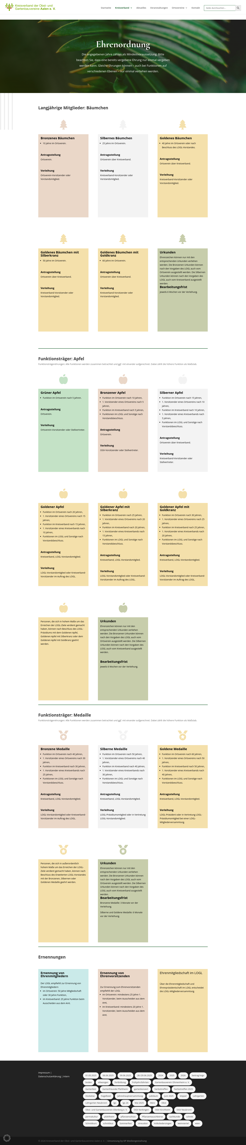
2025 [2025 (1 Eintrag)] (171, 1075)
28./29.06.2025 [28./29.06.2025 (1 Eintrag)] (144, 1075)
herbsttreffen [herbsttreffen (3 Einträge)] (161, 1089)
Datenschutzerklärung (49, 1076)
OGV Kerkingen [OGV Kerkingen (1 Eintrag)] (141, 1109)
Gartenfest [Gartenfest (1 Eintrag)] (91, 1089)
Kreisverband (122, 8)
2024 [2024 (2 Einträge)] (160, 1075)
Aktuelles (141, 8)
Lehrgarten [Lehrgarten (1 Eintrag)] (198, 1096)
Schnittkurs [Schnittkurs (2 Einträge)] (91, 1123)
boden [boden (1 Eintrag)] (89, 1082)
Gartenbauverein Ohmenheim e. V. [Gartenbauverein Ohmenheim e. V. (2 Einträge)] (172, 1082)
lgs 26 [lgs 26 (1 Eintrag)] (125, 1102)
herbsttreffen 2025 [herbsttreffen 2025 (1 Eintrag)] (183, 1089)
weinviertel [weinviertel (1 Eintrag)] (183, 1123)
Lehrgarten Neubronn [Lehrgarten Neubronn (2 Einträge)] (96, 1102)
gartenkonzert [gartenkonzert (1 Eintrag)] (141, 1089)
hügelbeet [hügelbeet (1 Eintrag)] (106, 1096)
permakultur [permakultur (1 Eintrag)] (92, 1116)
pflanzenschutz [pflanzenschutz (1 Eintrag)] (128, 1116)
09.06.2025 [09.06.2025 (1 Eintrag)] (125, 1075)
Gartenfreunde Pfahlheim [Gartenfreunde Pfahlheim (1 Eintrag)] (115, 1089)
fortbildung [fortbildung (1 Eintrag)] (120, 1082)
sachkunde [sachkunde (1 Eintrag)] (174, 1116)
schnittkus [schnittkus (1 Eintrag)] (108, 1123)
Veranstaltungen (159, 8)
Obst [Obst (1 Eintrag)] (163, 1102)
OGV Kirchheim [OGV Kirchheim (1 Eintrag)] (162, 1109)
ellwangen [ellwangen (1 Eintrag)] (103, 1082)
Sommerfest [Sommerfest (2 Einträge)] (126, 1123)
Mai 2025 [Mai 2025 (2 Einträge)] (139, 1102)
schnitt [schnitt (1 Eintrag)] (189, 1116)
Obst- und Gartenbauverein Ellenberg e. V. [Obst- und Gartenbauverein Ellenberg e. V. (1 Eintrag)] (106, 1109)
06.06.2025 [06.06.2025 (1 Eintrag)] (108, 1075)
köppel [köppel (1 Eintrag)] (183, 1096)
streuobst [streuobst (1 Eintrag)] (143, 1123)
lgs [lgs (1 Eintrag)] (115, 1102)
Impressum (44, 1072)
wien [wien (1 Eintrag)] (197, 1123)
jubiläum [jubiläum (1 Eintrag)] (153, 1096)
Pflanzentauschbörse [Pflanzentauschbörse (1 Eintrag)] (152, 1116)
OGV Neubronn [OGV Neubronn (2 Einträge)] (184, 1109)
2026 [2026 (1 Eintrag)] (183, 1075)
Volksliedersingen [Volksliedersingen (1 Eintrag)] (162, 1123)
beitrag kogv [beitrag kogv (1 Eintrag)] (198, 1075)
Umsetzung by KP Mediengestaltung (127, 1140)
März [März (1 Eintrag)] (152, 1102)
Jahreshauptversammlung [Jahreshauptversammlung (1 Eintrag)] (130, 1096)
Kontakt (196, 8)
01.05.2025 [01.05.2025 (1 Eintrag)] (91, 1075)
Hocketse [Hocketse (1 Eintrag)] (90, 1096)
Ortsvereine (178, 8)
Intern (66, 1076)
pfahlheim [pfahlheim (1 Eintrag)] (109, 1116)
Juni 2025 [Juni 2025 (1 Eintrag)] (169, 1096)
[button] (7, 1138)
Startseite (106, 8)
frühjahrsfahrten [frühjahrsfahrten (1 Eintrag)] (140, 1082)
